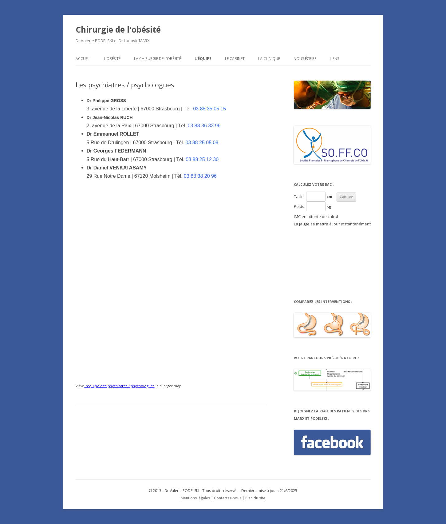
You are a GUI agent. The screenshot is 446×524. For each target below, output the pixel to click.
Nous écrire (305, 58)
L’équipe (203, 58)
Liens (334, 58)
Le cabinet (235, 58)
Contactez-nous (227, 498)
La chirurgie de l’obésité (157, 58)
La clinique (269, 58)
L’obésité (112, 58)
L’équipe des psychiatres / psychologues (120, 385)
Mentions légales (195, 498)
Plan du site (255, 498)
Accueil (83, 58)
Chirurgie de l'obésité (118, 29)
